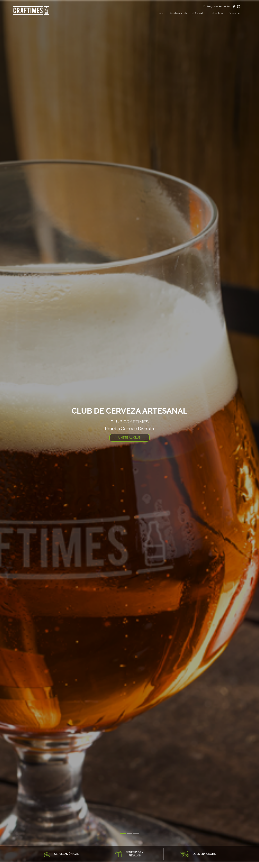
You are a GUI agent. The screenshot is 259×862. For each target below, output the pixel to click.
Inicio (161, 13)
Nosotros (217, 13)
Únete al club (178, 13)
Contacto (234, 13)
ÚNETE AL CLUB (129, 437)
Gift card (198, 13)
